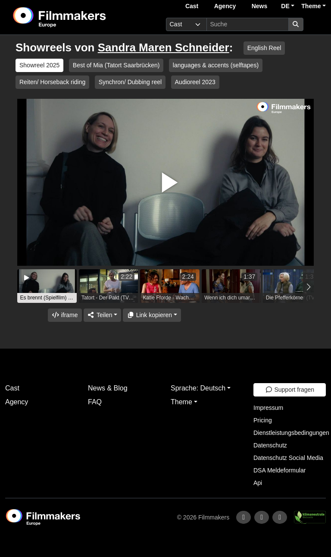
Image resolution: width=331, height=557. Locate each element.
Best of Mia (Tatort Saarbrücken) (116, 65)
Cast (191, 6)
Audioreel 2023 (195, 82)
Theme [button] (311, 6)
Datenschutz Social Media (288, 457)
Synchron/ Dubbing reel (130, 82)
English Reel (264, 47)
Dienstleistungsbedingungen (291, 432)
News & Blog (108, 388)
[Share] (103, 315)
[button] (308, 287)
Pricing (262, 420)
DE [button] (285, 6)
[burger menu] (316, 24)
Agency (225, 6)
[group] (47, 286)
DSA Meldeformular (279, 470)
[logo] (80, 17)
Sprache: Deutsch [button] (198, 388)
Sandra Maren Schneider (163, 47)
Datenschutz (270, 445)
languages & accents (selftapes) (216, 65)
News (260, 6)
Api (257, 482)
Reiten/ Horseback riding (52, 82)
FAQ (95, 402)
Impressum (268, 407)
